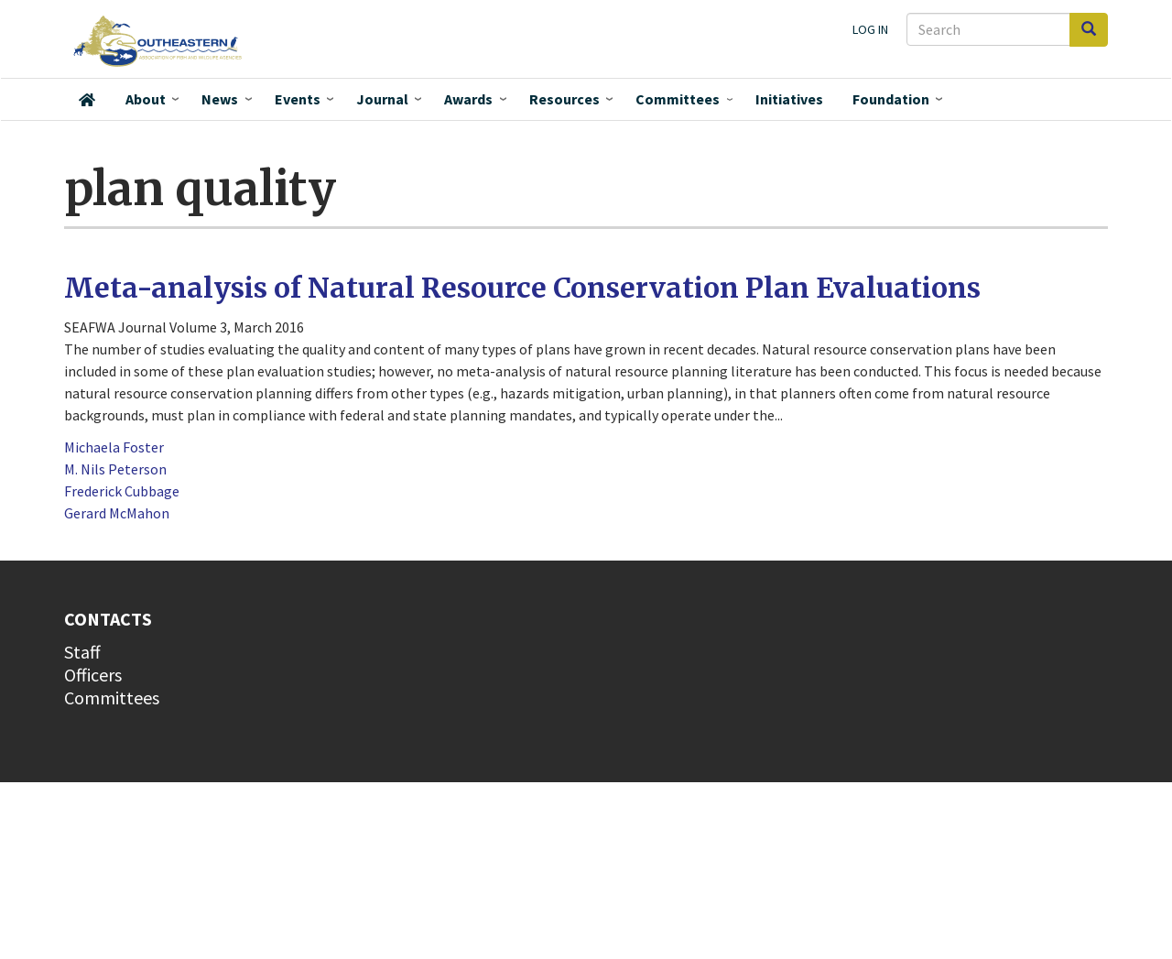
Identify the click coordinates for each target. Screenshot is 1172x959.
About (145, 99)
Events (297, 99)
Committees (677, 99)
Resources (564, 99)
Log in (870, 29)
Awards (468, 99)
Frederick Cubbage (121, 491)
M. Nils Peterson (115, 469)
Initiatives (789, 99)
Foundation (890, 99)
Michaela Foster (114, 447)
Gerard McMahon (116, 513)
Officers (93, 674)
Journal (382, 99)
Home (87, 100)
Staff (82, 652)
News (219, 99)
